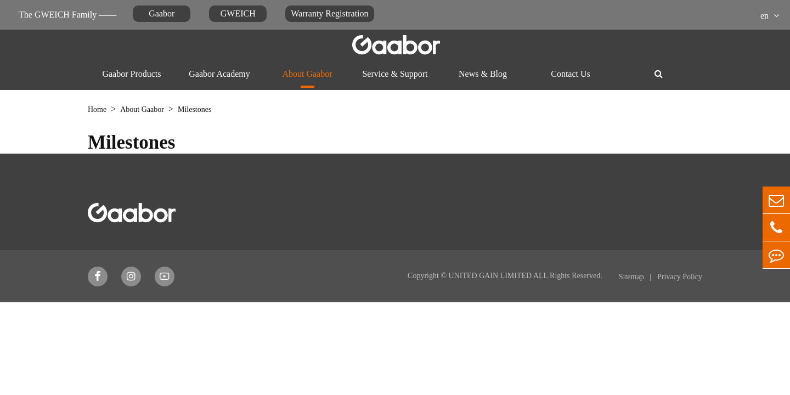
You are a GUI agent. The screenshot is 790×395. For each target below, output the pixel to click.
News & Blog (483, 73)
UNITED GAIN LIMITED (490, 276)
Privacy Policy (679, 277)
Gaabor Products (131, 73)
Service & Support (394, 73)
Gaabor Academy (219, 73)
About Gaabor (307, 73)
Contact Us (570, 73)
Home (97, 109)
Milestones (194, 109)
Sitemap (632, 277)
